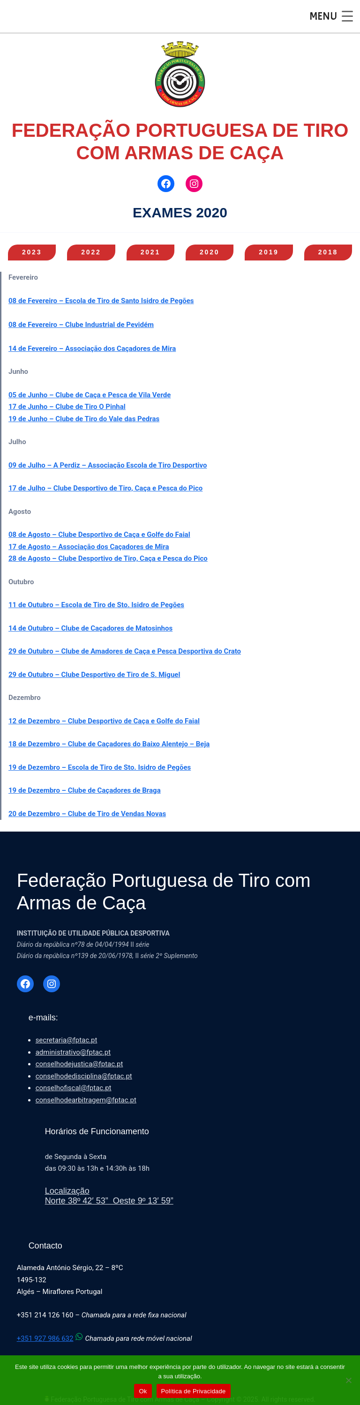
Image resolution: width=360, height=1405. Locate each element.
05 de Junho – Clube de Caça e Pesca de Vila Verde (89, 395)
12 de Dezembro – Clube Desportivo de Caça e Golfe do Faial (104, 721)
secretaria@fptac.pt (67, 1040)
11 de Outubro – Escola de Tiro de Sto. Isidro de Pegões (96, 605)
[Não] (348, 1380)
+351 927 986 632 (51, 1338)
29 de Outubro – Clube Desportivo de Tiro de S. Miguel (94, 674)
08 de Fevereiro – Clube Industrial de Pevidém (81, 324)
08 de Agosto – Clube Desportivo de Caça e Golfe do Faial (99, 534)
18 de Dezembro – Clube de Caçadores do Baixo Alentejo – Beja (109, 744)
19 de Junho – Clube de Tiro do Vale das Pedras (83, 419)
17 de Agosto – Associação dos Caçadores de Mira (88, 547)
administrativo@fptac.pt (73, 1052)
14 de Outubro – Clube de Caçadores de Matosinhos (90, 628)
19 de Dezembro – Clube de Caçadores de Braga (84, 790)
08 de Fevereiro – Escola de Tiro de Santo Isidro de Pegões (101, 301)
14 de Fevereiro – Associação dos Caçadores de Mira (92, 348)
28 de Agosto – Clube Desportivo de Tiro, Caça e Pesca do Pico (108, 558)
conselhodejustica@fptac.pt (79, 1064)
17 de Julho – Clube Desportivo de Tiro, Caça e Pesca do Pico (105, 488)
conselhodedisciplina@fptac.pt (84, 1076)
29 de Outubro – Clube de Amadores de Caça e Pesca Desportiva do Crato (124, 651)
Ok (143, 1391)
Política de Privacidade (193, 1391)
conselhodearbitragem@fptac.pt (86, 1100)
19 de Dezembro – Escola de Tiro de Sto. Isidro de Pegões (99, 767)
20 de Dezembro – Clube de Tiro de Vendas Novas (87, 814)
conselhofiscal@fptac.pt (74, 1088)
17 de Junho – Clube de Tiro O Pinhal (67, 406)
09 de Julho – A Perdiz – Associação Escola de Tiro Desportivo (107, 465)
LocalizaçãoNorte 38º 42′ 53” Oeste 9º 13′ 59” (109, 1196)
